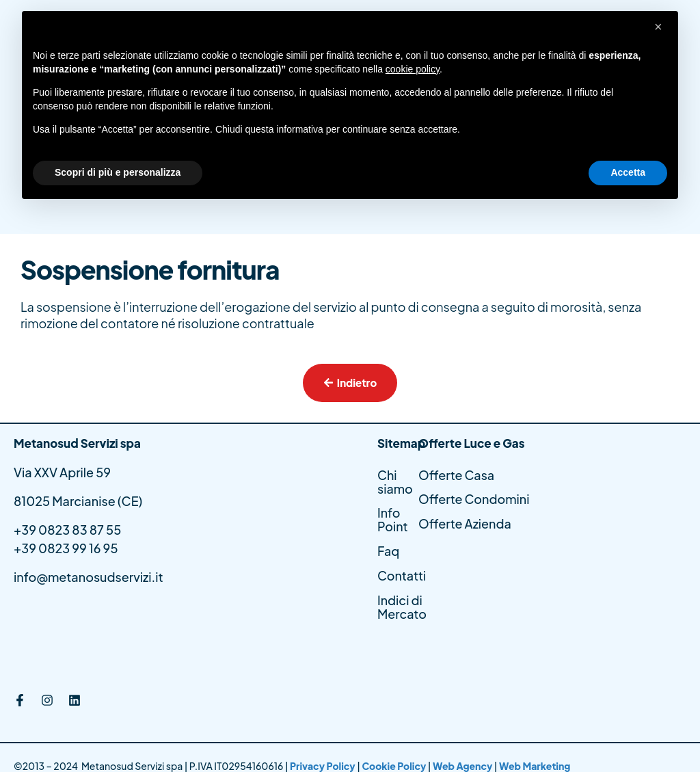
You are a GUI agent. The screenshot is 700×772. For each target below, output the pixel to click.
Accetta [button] (627, 172)
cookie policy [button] (413, 69)
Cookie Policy (394, 766)
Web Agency (463, 766)
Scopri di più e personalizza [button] (117, 172)
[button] (660, 33)
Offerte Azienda (464, 524)
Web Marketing (534, 766)
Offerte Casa (456, 475)
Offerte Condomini (474, 499)
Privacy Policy (323, 766)
